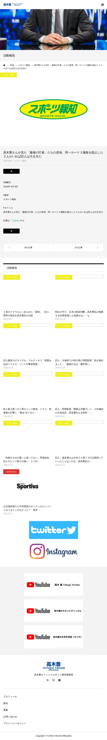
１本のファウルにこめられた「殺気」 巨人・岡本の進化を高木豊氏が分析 (27, 314)
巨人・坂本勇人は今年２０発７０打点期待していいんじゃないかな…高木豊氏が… (79, 459)
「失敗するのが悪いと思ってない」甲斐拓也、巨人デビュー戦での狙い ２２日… (27, 459)
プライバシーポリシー (14, 723)
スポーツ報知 (20, 161)
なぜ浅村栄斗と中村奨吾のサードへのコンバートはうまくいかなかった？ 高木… (27, 508)
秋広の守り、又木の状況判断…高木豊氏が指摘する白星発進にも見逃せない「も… (79, 314)
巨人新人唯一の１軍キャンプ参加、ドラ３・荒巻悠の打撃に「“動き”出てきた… (27, 411)
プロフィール (10, 696)
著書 (5, 710)
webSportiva (11, 472)
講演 (5, 703)
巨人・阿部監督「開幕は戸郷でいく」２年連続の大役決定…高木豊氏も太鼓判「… (79, 411)
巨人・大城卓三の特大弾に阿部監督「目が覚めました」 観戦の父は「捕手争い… (79, 362)
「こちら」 (15, 220)
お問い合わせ (10, 716)
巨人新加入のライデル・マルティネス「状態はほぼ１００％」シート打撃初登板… (27, 362)
